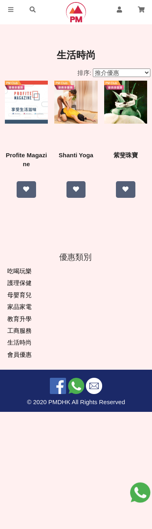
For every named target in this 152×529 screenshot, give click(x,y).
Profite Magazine (42, 155)
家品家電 (19, 423)
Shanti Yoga (109, 155)
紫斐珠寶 (76, 292)
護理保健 (19, 400)
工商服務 (19, 447)
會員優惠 (19, 471)
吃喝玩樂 (19, 388)
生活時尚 (19, 459)
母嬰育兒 (19, 412)
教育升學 (19, 436)
